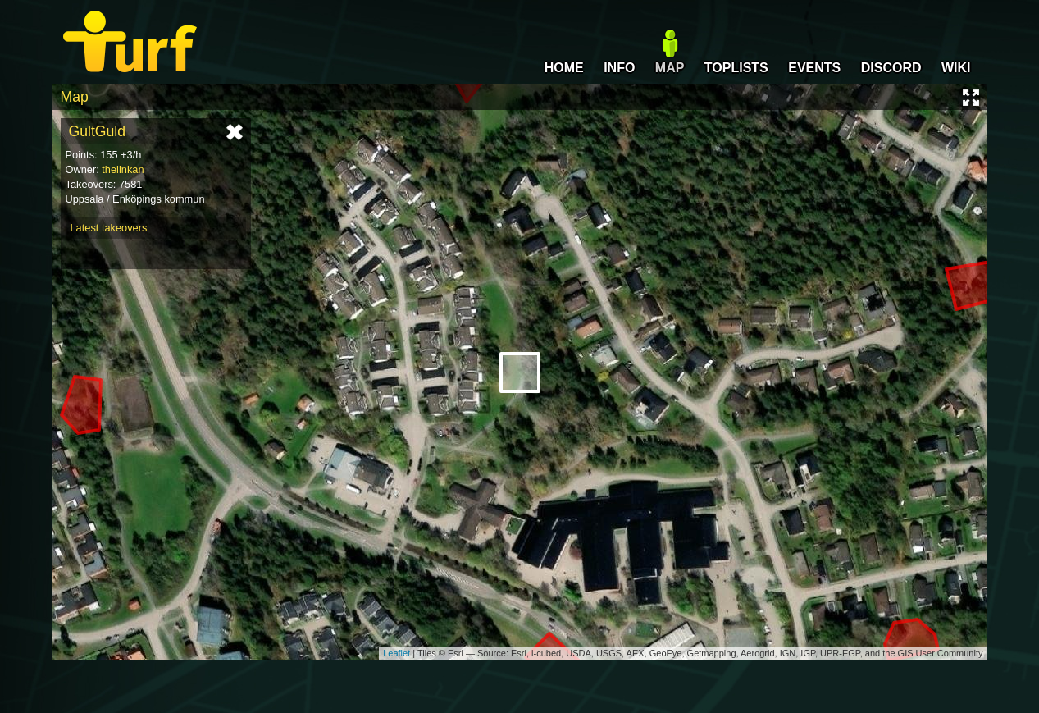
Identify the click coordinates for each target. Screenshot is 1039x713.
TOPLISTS (736, 68)
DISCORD (891, 68)
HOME (564, 68)
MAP (670, 68)
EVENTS (814, 68)
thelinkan (123, 169)
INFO (619, 68)
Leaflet (396, 653)
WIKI (956, 68)
